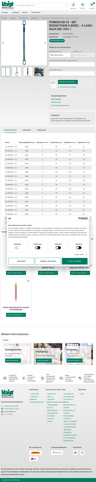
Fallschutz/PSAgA (70, 424)
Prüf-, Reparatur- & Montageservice (69, 439)
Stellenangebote (52, 405)
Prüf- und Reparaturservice (52, 409)
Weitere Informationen (15, 274)
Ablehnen (21, 261)
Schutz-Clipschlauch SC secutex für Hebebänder (16, 310)
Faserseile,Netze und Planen (69, 417)
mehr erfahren (12, 360)
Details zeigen (79, 254)
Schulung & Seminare (51, 417)
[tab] (10, 132)
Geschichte (50, 399)
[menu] (48, 14)
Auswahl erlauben (48, 261)
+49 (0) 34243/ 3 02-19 (11, 409)
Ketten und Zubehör (70, 421)
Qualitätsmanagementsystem (55, 402)
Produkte (13, 20)
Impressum (34, 396)
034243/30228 (56, 104)
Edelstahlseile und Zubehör (69, 406)
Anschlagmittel (23, 20)
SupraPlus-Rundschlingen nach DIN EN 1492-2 (48, 268)
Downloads (41, 132)
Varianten (27, 132)
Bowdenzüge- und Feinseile (69, 411)
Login (82, 394)
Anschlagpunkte (69, 396)
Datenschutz (35, 394)
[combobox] (42, 6)
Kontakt (49, 421)
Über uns (50, 396)
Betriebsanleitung (57, 42)
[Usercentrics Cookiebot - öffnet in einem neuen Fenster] (80, 218)
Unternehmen (51, 394)
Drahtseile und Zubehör (68, 400)
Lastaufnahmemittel (70, 435)
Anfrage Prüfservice (16, 267)
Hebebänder (34, 20)
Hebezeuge (67, 429)
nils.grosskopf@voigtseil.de (60, 107)
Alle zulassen (74, 261)
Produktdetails (10, 132)
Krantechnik (67, 432)
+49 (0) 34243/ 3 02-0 (11, 406)
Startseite (4, 20)
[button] (4, 44)
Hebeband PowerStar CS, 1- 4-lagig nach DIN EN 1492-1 (80, 268)
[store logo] (8, 6)
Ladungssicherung (70, 427)
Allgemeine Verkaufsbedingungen (37, 400)
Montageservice (52, 413)
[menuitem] (5, 14)
